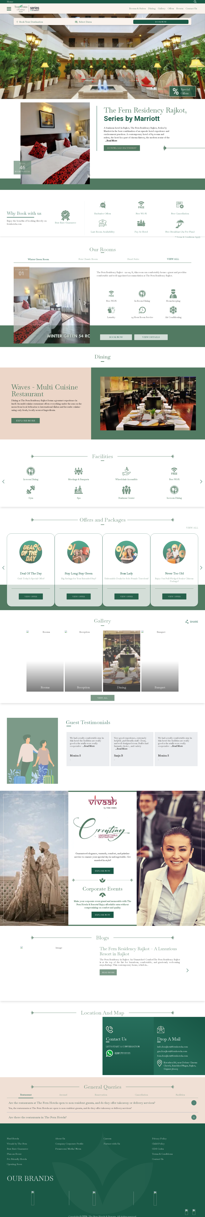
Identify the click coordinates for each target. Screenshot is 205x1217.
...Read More (111, 140)
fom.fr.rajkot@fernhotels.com (172, 1055)
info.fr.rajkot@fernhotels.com (172, 1046)
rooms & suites (137, 8)
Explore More (25, 420)
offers (171, 8)
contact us (191, 8)
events (179, 8)
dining (152, 8)
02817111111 (122, 1053)
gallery (161, 8)
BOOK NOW (161, 22)
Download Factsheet (122, 147)
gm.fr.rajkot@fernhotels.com (172, 1051)
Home (10, 1)
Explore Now (102, 871)
